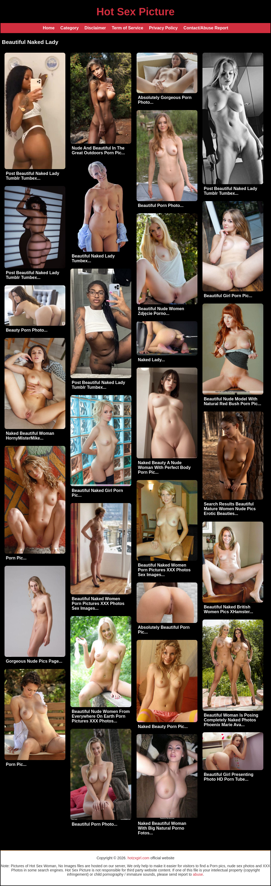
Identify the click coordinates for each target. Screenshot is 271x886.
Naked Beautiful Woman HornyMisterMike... (30, 435)
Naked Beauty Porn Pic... (163, 726)
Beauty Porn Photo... (26, 330)
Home (49, 28)
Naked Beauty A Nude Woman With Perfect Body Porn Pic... (164, 467)
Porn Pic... (16, 558)
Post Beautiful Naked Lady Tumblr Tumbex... (32, 175)
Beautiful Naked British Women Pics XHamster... (228, 609)
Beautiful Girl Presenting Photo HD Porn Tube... (229, 776)
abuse (198, 874)
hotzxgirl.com (138, 858)
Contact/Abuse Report (205, 28)
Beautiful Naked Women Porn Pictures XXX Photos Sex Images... (164, 570)
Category (69, 28)
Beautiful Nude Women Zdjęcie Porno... (161, 311)
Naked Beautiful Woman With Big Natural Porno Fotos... (162, 828)
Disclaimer (95, 28)
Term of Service (127, 28)
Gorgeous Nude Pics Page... (34, 661)
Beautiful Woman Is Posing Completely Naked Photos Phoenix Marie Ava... (231, 720)
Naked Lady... (151, 360)
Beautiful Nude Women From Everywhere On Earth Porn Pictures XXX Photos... (101, 716)
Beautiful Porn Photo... (160, 205)
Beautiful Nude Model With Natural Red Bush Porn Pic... (232, 401)
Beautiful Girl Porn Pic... (228, 295)
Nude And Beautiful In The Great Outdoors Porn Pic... (98, 150)
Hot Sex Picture (135, 11)
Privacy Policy (163, 28)
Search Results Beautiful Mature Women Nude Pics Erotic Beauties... (230, 509)
